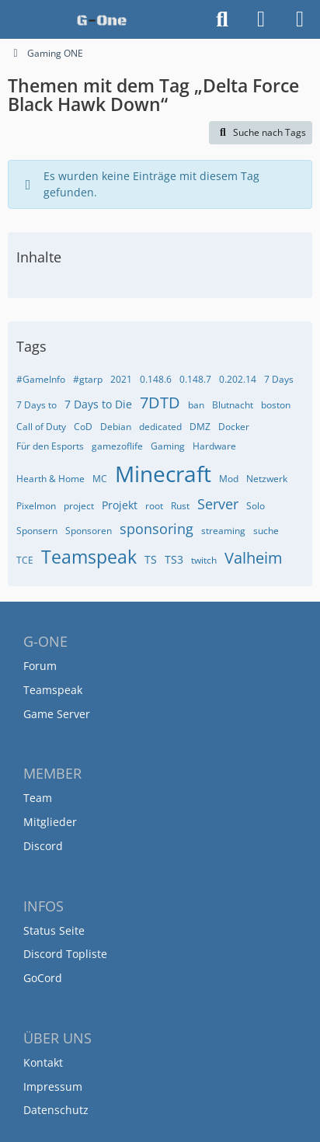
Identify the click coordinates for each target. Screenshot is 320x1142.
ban (196, 404)
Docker (233, 426)
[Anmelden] (261, 19)
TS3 (174, 559)
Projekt (119, 505)
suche (266, 530)
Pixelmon (36, 505)
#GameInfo (40, 379)
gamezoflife (117, 446)
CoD (83, 426)
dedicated (160, 426)
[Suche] (222, 19)
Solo (255, 505)
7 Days (279, 379)
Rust (180, 505)
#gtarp (88, 379)
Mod (228, 478)
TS (150, 559)
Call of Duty (41, 426)
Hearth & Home (50, 478)
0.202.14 (237, 379)
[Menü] (299, 19)
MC (99, 478)
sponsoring (156, 528)
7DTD (160, 402)
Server (217, 504)
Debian (115, 426)
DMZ (200, 426)
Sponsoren (88, 530)
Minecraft (163, 473)
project (79, 505)
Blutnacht (232, 404)
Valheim (253, 557)
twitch (204, 560)
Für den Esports (50, 446)
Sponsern (36, 530)
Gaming (168, 446)
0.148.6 (156, 379)
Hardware (214, 446)
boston (275, 404)
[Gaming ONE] (101, 19)
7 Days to (36, 404)
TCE (24, 560)
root (154, 505)
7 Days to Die (98, 404)
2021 (121, 379)
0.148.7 (195, 379)
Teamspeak (89, 556)
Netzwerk (266, 478)
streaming (223, 530)
